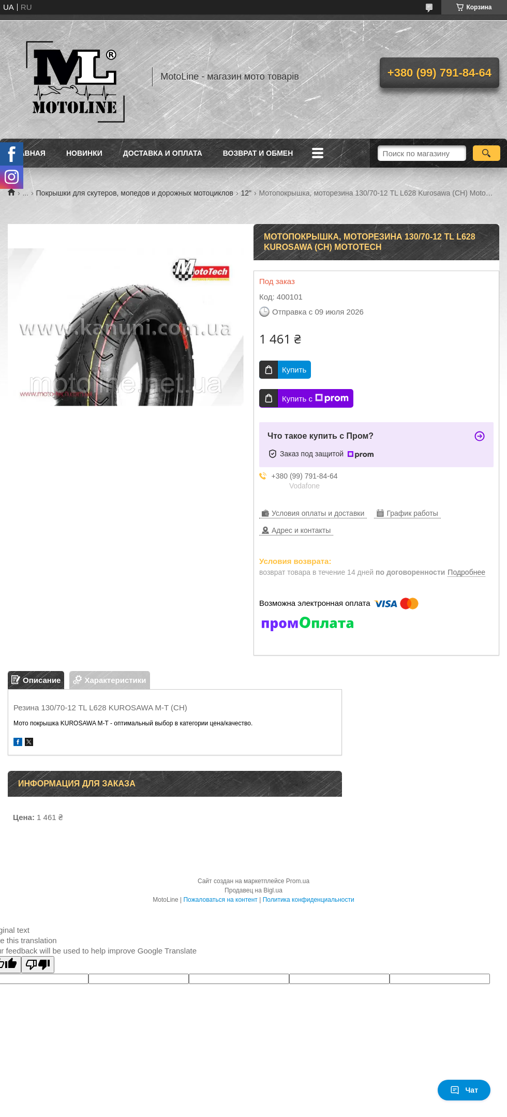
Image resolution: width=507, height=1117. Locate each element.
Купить (294, 369)
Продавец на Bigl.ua (253, 890)
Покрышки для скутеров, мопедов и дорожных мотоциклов (135, 193)
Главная (28, 153)
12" (246, 193)
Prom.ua (297, 881)
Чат (464, 1090)
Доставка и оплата (162, 153)
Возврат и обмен (258, 153)
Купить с (315, 398)
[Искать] (486, 153)
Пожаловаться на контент (220, 899)
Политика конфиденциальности (308, 899)
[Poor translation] (37, 964)
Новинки (84, 153)
